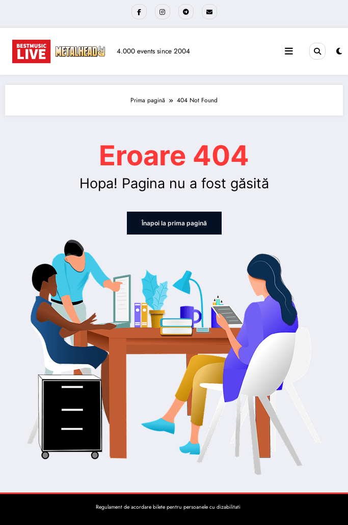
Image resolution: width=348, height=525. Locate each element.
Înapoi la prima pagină (174, 223)
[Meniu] (289, 51)
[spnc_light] (339, 51)
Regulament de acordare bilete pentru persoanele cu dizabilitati (168, 507)
